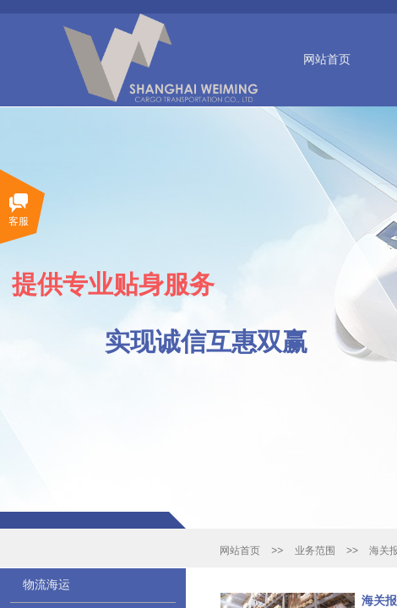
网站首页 (327, 59)
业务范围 (315, 550)
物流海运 (46, 584)
